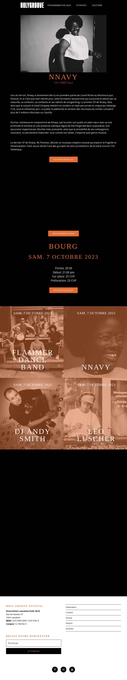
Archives (70, 628)
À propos (81, 5)
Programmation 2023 (59, 5)
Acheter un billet (63, 159)
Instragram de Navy (63, 233)
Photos (69, 623)
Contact (69, 612)
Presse (69, 618)
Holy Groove (32, 5)
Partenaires (71, 607)
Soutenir (97, 5)
